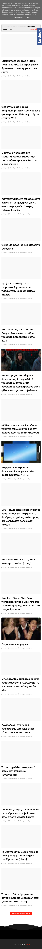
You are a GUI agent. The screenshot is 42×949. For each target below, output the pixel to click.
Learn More (18, 18)
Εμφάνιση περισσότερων (21, 913)
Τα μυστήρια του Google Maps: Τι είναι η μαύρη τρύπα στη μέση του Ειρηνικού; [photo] (19, 855)
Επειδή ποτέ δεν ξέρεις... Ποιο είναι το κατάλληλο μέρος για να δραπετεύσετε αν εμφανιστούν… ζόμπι (20, 66)
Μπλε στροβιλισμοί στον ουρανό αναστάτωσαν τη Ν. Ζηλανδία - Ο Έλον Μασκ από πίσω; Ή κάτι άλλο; (20, 684)
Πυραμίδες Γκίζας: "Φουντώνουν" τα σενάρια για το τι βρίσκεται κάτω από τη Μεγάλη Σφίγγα (20, 813)
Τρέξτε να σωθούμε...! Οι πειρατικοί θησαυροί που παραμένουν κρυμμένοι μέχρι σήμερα (18, 289)
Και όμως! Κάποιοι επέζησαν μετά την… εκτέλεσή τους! (18, 561)
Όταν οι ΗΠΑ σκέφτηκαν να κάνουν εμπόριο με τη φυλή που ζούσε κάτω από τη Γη (20, 897)
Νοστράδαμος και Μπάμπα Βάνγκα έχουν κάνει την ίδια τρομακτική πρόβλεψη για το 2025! (18, 335)
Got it (27, 18)
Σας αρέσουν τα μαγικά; (15, 644)
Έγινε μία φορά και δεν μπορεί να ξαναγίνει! (20, 246)
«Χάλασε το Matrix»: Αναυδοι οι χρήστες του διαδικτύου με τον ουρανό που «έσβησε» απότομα (20, 429)
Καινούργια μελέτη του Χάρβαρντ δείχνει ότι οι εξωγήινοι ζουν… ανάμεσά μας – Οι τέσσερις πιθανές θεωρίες (20, 204)
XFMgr (5, 76)
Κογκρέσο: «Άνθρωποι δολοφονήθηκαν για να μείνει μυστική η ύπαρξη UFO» (18, 471)
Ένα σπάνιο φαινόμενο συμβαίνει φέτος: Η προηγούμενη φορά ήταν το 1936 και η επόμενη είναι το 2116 (20, 112)
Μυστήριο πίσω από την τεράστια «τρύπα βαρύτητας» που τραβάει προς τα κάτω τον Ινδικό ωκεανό (19, 158)
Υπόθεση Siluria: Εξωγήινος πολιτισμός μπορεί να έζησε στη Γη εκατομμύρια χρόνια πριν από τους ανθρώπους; (20, 603)
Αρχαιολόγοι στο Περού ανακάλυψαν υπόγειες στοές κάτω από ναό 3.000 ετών (17, 728)
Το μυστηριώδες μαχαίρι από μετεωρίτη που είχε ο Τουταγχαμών (18, 771)
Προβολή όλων (34, 29)
